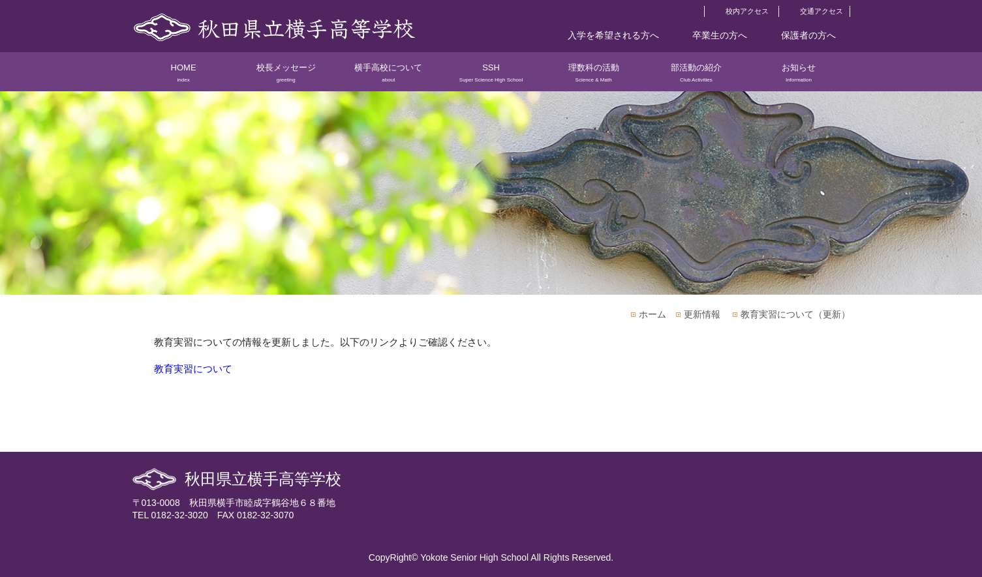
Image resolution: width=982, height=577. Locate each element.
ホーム (652, 314)
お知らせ (798, 77)
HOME (183, 77)
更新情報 (702, 314)
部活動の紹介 (696, 77)
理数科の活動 (593, 77)
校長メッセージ (286, 77)
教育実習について (193, 368)
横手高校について (388, 77)
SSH (491, 77)
